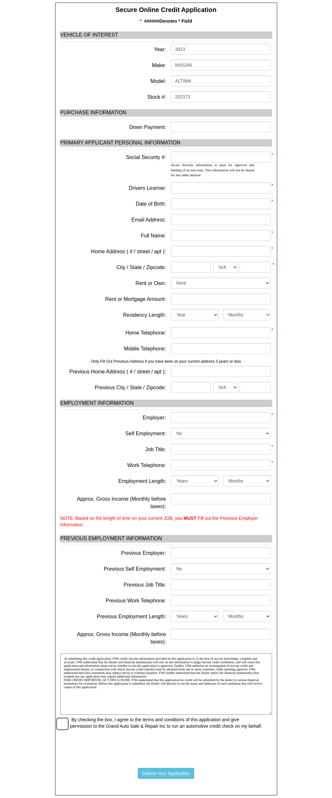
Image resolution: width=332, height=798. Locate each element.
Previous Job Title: (145, 584)
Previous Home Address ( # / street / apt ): (117, 371)
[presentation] (166, 747)
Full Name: (153, 235)
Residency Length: (144, 315)
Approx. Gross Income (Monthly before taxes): (121, 502)
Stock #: (156, 97)
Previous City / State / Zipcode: (130, 387)
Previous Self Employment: (135, 569)
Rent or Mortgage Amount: (135, 299)
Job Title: (155, 449)
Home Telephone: (145, 333)
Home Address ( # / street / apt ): (128, 251)
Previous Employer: (143, 553)
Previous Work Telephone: (136, 600)
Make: (158, 65)
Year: (159, 49)
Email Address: (148, 219)
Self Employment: (145, 433)
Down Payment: (147, 127)
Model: (157, 81)
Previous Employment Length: (131, 616)
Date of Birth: (151, 204)
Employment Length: (142, 481)
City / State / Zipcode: (141, 267)
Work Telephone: (146, 465)
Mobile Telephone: (145, 348)
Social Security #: (146, 157)
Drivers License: (147, 188)
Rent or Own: (151, 283)
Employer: (154, 417)
